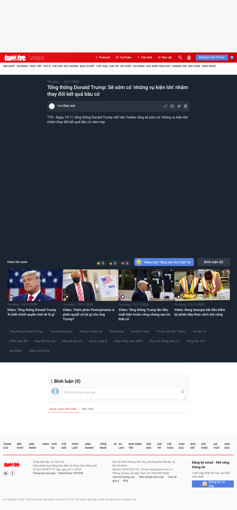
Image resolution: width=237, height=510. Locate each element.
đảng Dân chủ (196, 341)
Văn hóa (148, 446)
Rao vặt (164, 57)
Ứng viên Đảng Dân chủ (164, 341)
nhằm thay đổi (18, 341)
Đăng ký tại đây (217, 484)
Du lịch (121, 446)
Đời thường (71, 66)
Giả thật (216, 446)
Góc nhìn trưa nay (158, 66)
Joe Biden (15, 351)
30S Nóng (139, 66)
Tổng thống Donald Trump (26, 331)
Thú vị (47, 66)
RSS (125, 480)
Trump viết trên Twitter (171, 331)
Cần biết (144, 57)
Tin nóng (22, 66)
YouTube (123, 57)
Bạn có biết (87, 66)
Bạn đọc (227, 446)
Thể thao (102, 66)
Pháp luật (75, 446)
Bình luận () (213, 262)
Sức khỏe (194, 66)
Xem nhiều (32, 446)
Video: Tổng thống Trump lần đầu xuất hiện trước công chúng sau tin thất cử (144, 314)
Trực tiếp (35, 66)
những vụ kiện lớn (90, 331)
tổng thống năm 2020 (128, 341)
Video (45, 444)
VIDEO (37, 58)
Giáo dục (182, 446)
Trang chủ (7, 446)
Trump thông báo (61, 331)
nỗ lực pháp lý (98, 341)
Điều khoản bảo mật (151, 477)
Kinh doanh (89, 446)
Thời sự (54, 446)
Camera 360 (179, 66)
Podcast (102, 57)
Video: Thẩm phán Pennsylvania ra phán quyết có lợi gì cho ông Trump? (89, 314)
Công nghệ (208, 66)
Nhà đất (192, 446)
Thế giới (57, 66)
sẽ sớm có (199, 331)
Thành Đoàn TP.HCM (70, 473)
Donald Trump (140, 331)
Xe (115, 444)
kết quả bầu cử (72, 341)
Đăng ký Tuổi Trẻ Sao (212, 57)
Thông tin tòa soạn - (45, 473)
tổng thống (116, 331)
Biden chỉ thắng (39, 351)
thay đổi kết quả (45, 341)
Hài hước (126, 66)
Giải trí (113, 66)
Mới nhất (9, 66)
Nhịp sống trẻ (135, 446)
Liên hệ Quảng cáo (123, 477)
